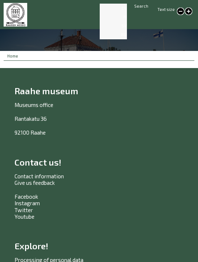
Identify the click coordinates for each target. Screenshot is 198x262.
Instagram (27, 203)
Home (12, 55)
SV (124, 25)
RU (124, 34)
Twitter (24, 210)
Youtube (24, 216)
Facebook (26, 196)
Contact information (39, 176)
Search (141, 6)
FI (125, 17)
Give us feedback (35, 182)
